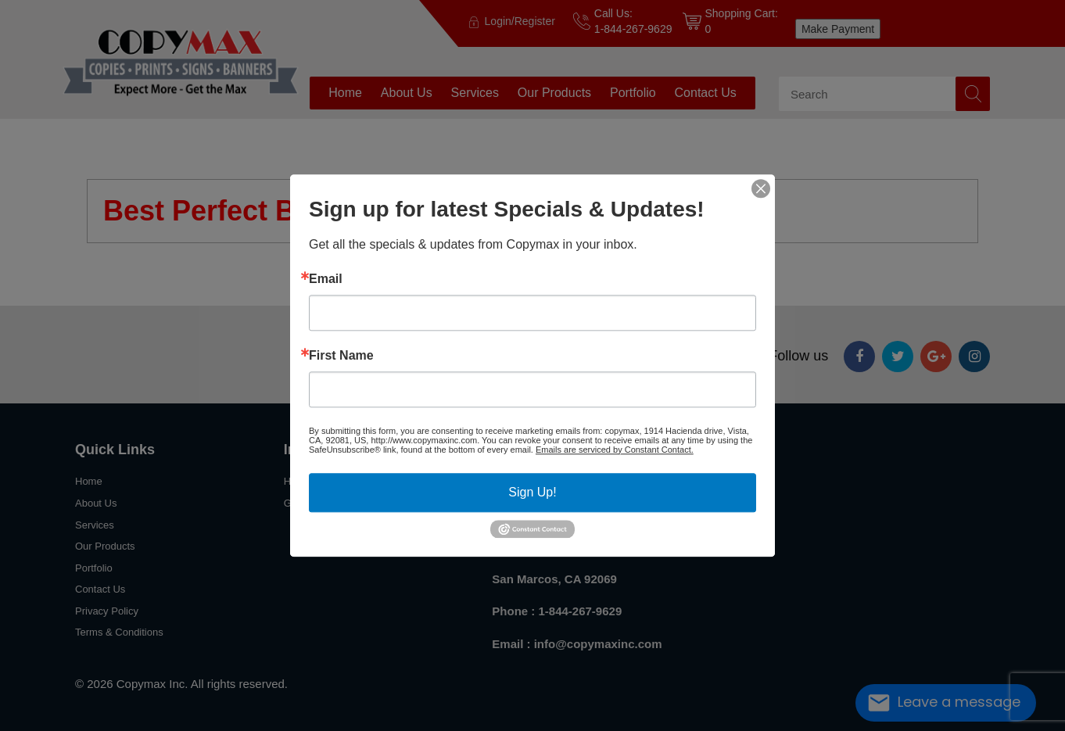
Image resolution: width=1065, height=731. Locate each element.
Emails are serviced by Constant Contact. (615, 449)
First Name (341, 355)
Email (325, 279)
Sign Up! (532, 492)
